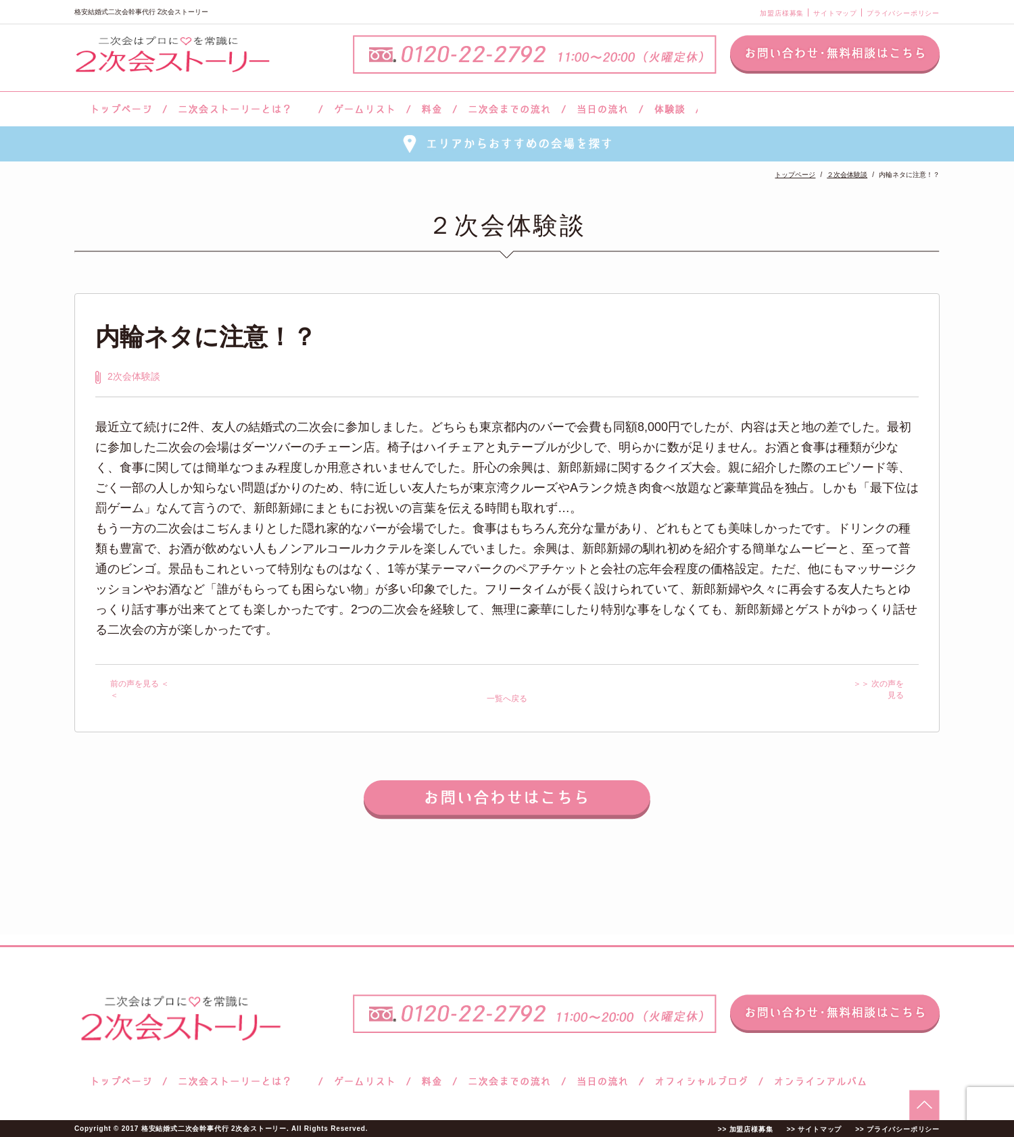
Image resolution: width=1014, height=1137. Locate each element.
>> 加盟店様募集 (745, 1129)
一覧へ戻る (507, 698)
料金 (431, 109)
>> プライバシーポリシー (897, 1129)
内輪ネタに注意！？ (205, 337)
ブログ (702, 1081)
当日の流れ (603, 109)
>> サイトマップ (814, 1129)
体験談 (670, 109)
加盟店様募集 (782, 13)
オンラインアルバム (817, 1081)
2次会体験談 (133, 376)
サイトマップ (835, 13)
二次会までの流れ (509, 109)
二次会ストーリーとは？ (242, 109)
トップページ (119, 109)
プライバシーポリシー (903, 13)
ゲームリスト (364, 109)
